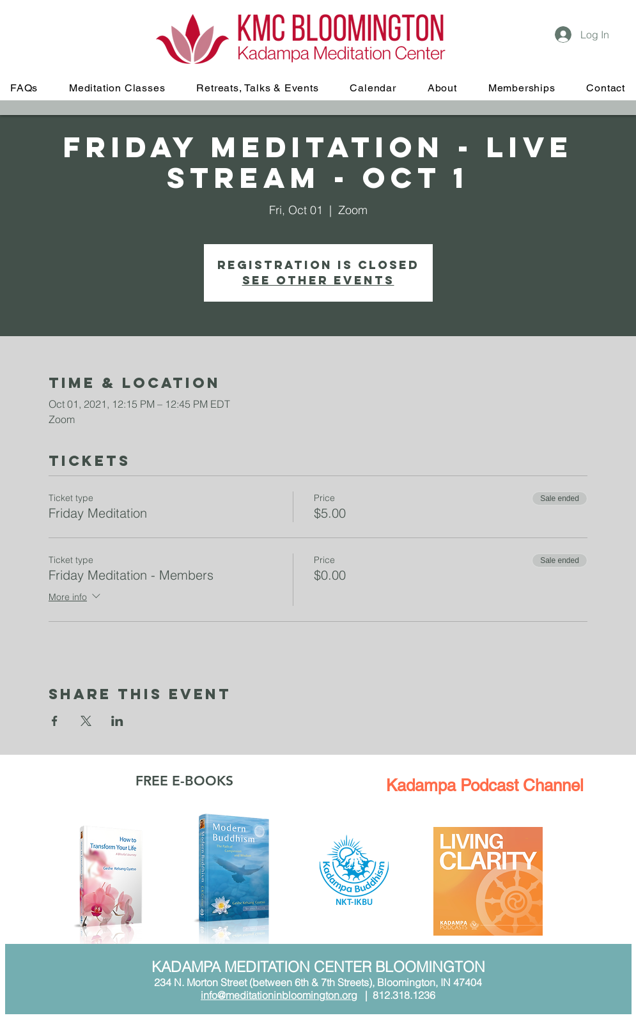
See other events (318, 280)
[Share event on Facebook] (55, 721)
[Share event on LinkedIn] (117, 721)
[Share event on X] (86, 721)
